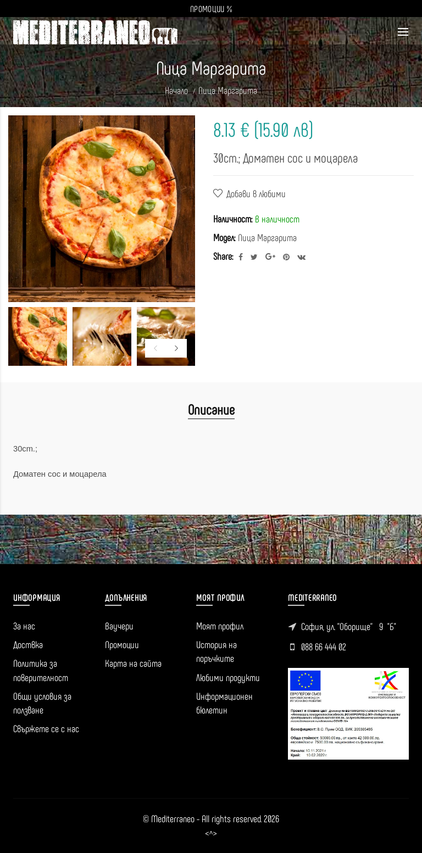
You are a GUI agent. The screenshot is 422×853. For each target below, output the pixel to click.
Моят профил (219, 626)
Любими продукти (228, 677)
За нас (24, 626)
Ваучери (119, 626)
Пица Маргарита (227, 90)
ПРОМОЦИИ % (211, 8)
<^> (211, 833)
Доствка (28, 644)
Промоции (122, 644)
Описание (211, 408)
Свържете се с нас (46, 728)
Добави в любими (256, 193)
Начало (176, 90)
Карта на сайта (133, 663)
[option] (37, 336)
